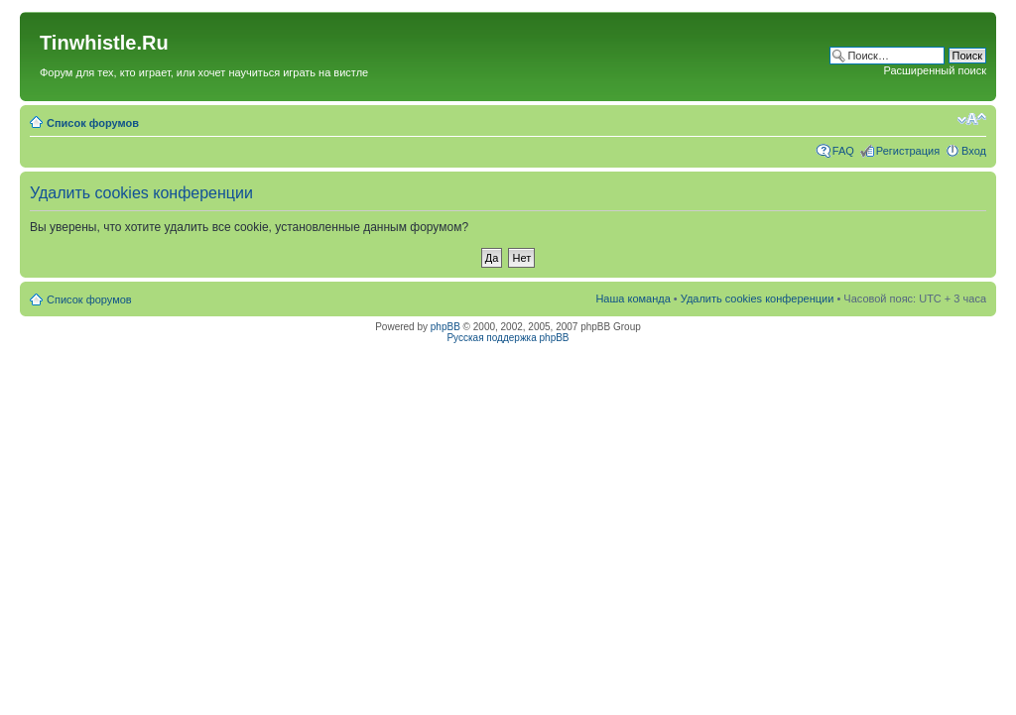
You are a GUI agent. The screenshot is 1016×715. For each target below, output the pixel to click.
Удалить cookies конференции (757, 298)
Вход (973, 151)
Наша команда (632, 298)
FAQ (843, 151)
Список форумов (93, 123)
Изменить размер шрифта (971, 119)
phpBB (445, 326)
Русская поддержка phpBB (507, 337)
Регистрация (908, 151)
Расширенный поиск (934, 70)
